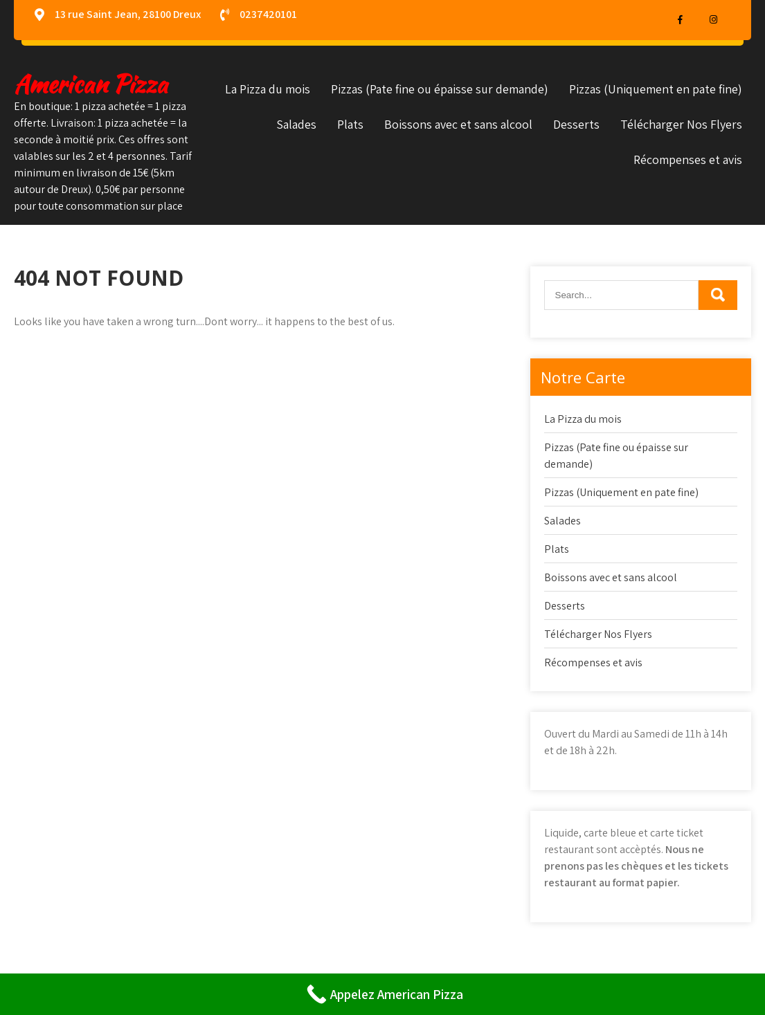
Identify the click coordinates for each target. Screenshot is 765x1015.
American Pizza (91, 84)
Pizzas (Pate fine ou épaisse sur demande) (439, 89)
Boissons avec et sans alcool (458, 124)
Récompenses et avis (687, 159)
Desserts (576, 124)
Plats (350, 124)
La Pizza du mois (267, 89)
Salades (296, 124)
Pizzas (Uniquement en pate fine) (655, 89)
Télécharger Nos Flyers (681, 124)
